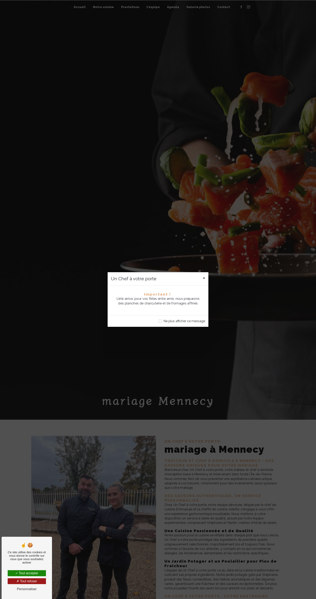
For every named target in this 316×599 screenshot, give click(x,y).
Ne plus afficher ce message (184, 321)
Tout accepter (26, 573)
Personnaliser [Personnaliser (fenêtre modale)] (27, 589)
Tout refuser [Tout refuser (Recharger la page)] (27, 581)
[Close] (204, 277)
